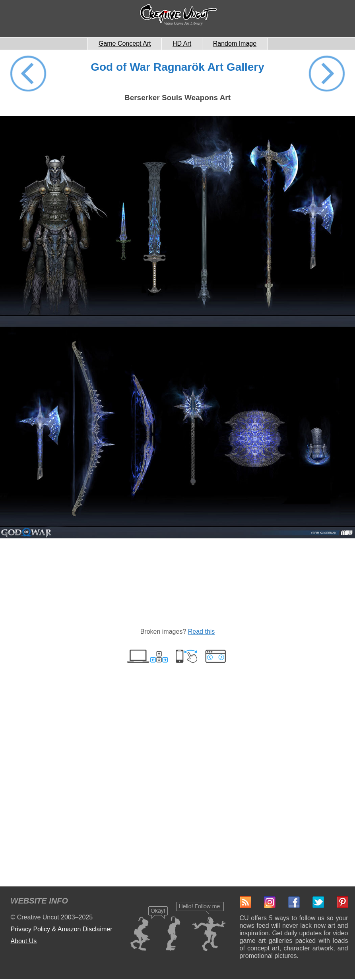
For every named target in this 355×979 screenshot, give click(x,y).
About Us (24, 941)
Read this (201, 631)
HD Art (182, 43)
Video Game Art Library (183, 23)
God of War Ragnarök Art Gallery (177, 67)
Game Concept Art (125, 43)
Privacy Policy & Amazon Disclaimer (62, 929)
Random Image (234, 43)
